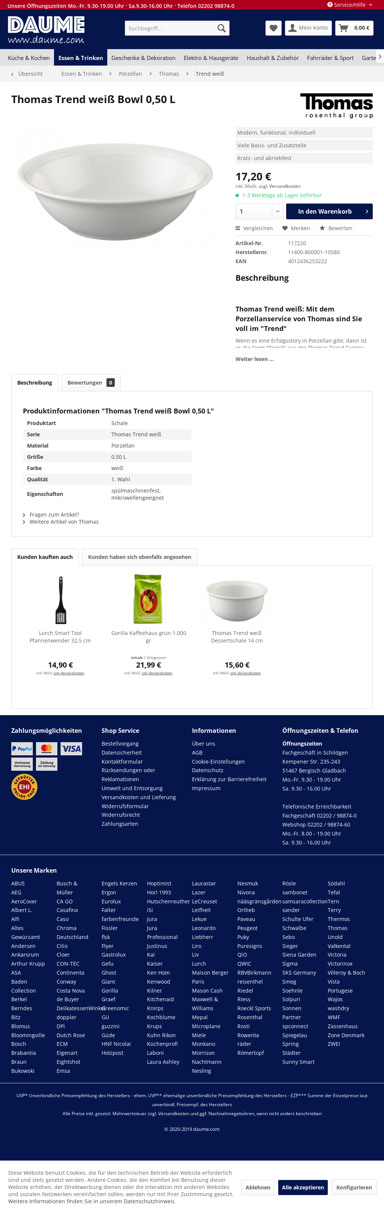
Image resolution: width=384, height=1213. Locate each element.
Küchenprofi (162, 1043)
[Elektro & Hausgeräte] (211, 57)
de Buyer (68, 999)
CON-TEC (68, 963)
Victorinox (340, 963)
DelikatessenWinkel (81, 1008)
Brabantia (23, 1052)
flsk (106, 936)
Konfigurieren (354, 1187)
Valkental (339, 945)
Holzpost (112, 1052)
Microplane (206, 1026)
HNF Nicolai (116, 1043)
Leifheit (201, 909)
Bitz (16, 1017)
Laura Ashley (163, 1061)
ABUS (18, 883)
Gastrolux (114, 954)
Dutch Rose (71, 1035)
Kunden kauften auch (45, 556)
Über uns (203, 743)
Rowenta (248, 1035)
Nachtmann (207, 1061)
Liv (195, 954)
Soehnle (292, 990)
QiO (242, 954)
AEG (16, 892)
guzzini (111, 1026)
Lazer (199, 892)
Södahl (336, 883)
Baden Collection (23, 986)
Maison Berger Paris (210, 977)
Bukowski (22, 1070)
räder (244, 1043)
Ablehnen (258, 1187)
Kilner (154, 990)
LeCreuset (204, 901)
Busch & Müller (67, 888)
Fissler (110, 927)
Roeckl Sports (254, 1008)
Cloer (63, 954)
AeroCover (24, 901)
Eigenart (67, 1052)
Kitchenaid (160, 999)
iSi (150, 909)
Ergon (109, 892)
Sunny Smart (298, 1061)
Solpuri (291, 999)
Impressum (206, 788)
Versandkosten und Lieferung (139, 797)
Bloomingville (28, 1035)
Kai (151, 954)
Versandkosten (173, 1113)
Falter (109, 909)
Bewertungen (91, 382)
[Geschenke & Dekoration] (143, 57)
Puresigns (249, 945)
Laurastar (204, 883)
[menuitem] (177, 28)
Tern (333, 901)
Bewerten (336, 228)
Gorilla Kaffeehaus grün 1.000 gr (148, 636)
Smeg (289, 981)
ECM (62, 1043)
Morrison (203, 1052)
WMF (334, 1017)
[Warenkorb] (354, 28)
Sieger (290, 945)
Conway (66, 981)
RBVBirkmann (254, 972)
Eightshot (68, 1061)
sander (291, 909)
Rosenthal (249, 1017)
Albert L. (21, 909)
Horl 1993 (159, 892)
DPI (61, 1026)
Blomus (20, 1026)
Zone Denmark (346, 1035)
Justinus (157, 945)
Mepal (200, 1017)
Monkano (203, 1043)
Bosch (18, 1043)
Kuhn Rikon (161, 1035)
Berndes (21, 1008)
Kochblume (161, 1017)
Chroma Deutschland (72, 932)
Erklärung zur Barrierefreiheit (229, 779)
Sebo (288, 936)
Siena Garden (299, 954)
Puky (243, 936)
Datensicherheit (122, 752)
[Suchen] (222, 28)
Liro (196, 945)
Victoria (337, 954)
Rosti (243, 1026)
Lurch (199, 963)
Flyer (108, 945)
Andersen (23, 945)
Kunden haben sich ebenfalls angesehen (139, 556)
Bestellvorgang (120, 743)
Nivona (246, 892)
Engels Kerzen (119, 883)
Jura (152, 918)
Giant (108, 981)
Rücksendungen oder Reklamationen (128, 775)
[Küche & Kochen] (29, 57)
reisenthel (250, 981)
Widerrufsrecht (121, 814)
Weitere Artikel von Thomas (61, 521)
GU (105, 1017)
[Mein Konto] (308, 28)
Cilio (62, 945)
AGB (197, 752)
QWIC (244, 963)
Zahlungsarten (120, 823)
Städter (291, 1052)
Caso (63, 918)
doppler (66, 1017)
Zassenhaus (343, 1026)
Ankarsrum (25, 954)
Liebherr (202, 936)
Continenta (70, 972)
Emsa (63, 1070)
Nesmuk (247, 883)
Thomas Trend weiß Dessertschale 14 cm (237, 636)
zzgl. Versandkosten (279, 186)
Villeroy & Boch (346, 972)
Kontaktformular (122, 761)
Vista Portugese (340, 986)
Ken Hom (158, 972)
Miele (199, 1035)
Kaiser (155, 963)
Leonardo (204, 927)
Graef (109, 999)
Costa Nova (71, 990)
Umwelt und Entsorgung (132, 788)
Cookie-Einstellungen (218, 761)
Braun (19, 1061)
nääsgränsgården (259, 901)
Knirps (155, 1008)
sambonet (295, 892)
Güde (108, 1035)
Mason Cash (207, 990)
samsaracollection (305, 901)
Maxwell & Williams (205, 1004)
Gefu (108, 963)
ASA (16, 972)
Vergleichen (254, 228)
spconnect (295, 1026)
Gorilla (110, 990)
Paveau (246, 918)
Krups (154, 1026)
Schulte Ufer (298, 918)
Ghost (109, 972)
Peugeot (247, 927)
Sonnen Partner (292, 1013)
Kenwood (158, 981)
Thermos (339, 918)
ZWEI (334, 1043)
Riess (243, 999)
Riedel (245, 990)
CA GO (65, 901)
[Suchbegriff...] (177, 28)
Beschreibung (34, 382)
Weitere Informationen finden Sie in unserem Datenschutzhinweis (91, 1201)
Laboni (155, 1052)
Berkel (19, 999)
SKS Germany (299, 972)
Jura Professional (162, 932)
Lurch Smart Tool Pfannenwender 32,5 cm (60, 636)
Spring (290, 1043)
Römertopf (250, 1052)
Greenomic (115, 1008)
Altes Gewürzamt (25, 932)
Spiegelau (294, 1035)
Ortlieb (246, 909)
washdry (338, 1008)
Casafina (67, 909)
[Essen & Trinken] (80, 57)
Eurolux (111, 901)
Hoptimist (159, 883)
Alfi (15, 918)
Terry (334, 909)
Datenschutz (208, 770)
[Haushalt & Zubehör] (273, 57)
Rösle (289, 883)
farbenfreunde (120, 918)
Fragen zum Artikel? (51, 514)
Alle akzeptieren (303, 1187)
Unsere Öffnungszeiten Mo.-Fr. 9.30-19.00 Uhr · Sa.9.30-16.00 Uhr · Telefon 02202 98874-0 (121, 5)
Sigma (290, 963)
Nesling (201, 1070)
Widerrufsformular (125, 806)
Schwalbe (294, 927)
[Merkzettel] (274, 28)
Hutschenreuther (168, 901)
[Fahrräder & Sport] (330, 57)
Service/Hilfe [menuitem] (347, 4)
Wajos (335, 999)
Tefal (334, 892)
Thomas (338, 927)
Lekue (199, 918)
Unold (335, 936)
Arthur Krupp (28, 963)
